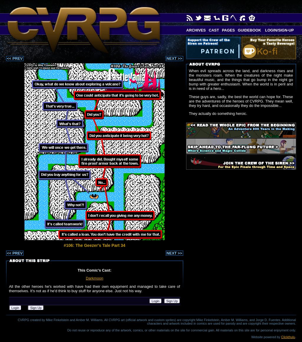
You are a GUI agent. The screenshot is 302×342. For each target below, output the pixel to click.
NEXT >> (174, 58)
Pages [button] (228, 30)
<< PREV (15, 58)
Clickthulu (288, 337)
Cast (214, 30)
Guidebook (249, 30)
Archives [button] (196, 30)
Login (156, 301)
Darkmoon (94, 278)
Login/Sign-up (279, 30)
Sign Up (172, 301)
